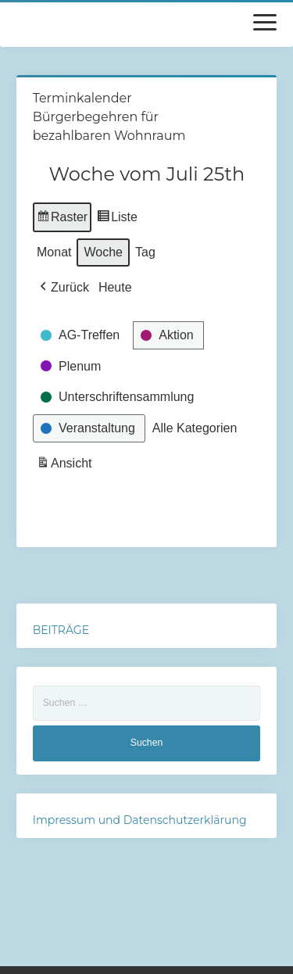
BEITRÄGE (61, 630)
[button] (63, 288)
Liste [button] (117, 219)
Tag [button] (145, 252)
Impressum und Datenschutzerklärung (140, 820)
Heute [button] (115, 287)
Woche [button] (103, 252)
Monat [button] (54, 252)
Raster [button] (62, 219)
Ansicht (65, 465)
